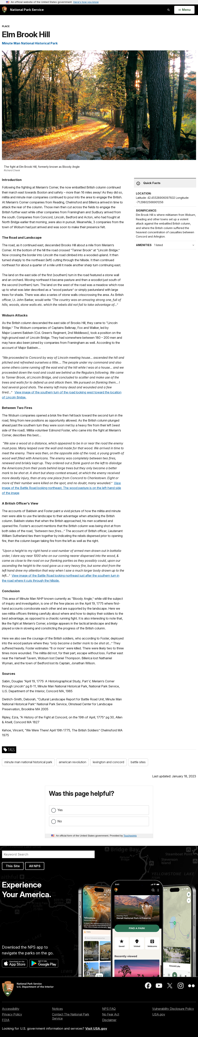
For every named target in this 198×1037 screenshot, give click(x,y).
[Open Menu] (184, 10)
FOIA (5, 1020)
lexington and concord (108, 762)
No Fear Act (110, 1014)
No (59, 821)
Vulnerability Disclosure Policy (173, 1009)
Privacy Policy (12, 1014)
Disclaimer (109, 1020)
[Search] (48, 854)
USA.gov (158, 1014)
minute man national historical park (28, 762)
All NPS (34, 866)
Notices (57, 1009)
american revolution (72, 762)
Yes (60, 810)
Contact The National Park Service (70, 1016)
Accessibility (10, 1009)
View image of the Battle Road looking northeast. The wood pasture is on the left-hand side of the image (61, 488)
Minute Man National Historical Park (30, 43)
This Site (13, 866)
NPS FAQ (109, 1009)
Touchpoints (130, 835)
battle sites (138, 762)
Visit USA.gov (96, 1028)
